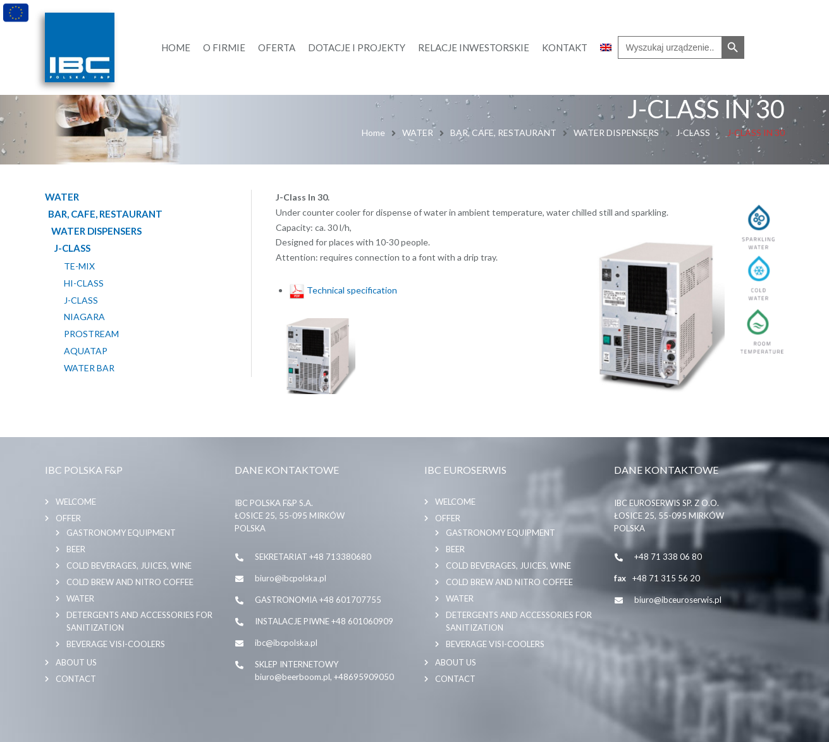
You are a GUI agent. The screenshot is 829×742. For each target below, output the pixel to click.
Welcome (76, 502)
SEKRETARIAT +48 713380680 (313, 557)
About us (76, 662)
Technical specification (343, 290)
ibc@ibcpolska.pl (286, 643)
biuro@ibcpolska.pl (290, 578)
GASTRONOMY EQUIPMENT (121, 533)
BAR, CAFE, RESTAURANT (503, 132)
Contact (76, 679)
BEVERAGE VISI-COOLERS (115, 644)
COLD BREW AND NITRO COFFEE (129, 582)
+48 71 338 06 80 (668, 557)
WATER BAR (89, 368)
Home (373, 132)
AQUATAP (85, 351)
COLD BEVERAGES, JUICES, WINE (129, 565)
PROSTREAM (91, 334)
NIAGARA (84, 317)
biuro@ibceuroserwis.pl (678, 600)
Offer (68, 518)
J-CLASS (693, 132)
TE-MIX (79, 266)
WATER (417, 132)
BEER (75, 549)
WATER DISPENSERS (616, 132)
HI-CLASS (84, 283)
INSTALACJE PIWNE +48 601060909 (324, 621)
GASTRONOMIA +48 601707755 (318, 600)
